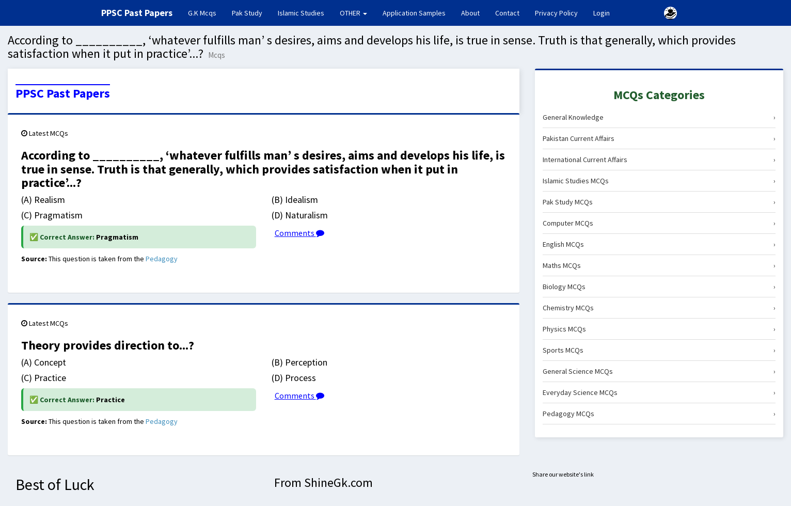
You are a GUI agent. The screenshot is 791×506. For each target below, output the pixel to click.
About (470, 13)
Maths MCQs (659, 265)
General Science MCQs (659, 371)
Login (601, 13)
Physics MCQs (659, 329)
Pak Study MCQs (659, 202)
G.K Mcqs (206, 12)
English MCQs (659, 244)
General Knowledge (659, 117)
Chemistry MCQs (659, 308)
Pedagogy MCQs (659, 413)
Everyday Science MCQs (659, 392)
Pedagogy (162, 258)
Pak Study (247, 13)
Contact (507, 13)
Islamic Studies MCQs (659, 181)
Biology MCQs (659, 286)
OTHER (353, 13)
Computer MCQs (659, 223)
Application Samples (414, 13)
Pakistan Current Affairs (659, 138)
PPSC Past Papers (62, 93)
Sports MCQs (659, 350)
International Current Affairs (659, 159)
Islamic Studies (301, 13)
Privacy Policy (556, 13)
